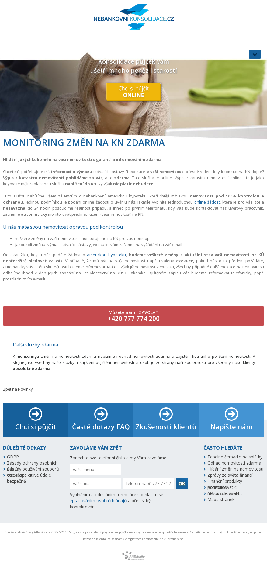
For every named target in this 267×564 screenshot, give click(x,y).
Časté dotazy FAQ (101, 426)
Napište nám (231, 426)
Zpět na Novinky (18, 389)
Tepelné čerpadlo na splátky (234, 457)
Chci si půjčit (35, 426)
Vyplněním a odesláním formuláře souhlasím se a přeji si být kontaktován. (116, 501)
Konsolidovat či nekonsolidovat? (223, 487)
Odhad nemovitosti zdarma (234, 463)
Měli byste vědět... (224, 493)
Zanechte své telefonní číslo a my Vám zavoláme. (118, 458)
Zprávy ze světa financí (229, 475)
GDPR (13, 457)
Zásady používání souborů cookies (33, 469)
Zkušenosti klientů (166, 426)
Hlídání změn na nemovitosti (235, 469)
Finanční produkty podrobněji (224, 481)
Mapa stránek (220, 499)
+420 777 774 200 (134, 318)
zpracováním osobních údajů (98, 500)
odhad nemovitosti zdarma (144, 356)
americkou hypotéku (106, 254)
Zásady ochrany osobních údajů (32, 463)
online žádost (207, 202)
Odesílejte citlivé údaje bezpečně (29, 475)
